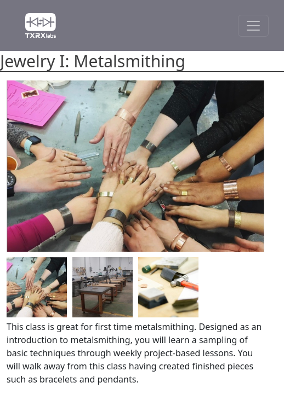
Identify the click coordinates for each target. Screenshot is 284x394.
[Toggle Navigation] (253, 26)
